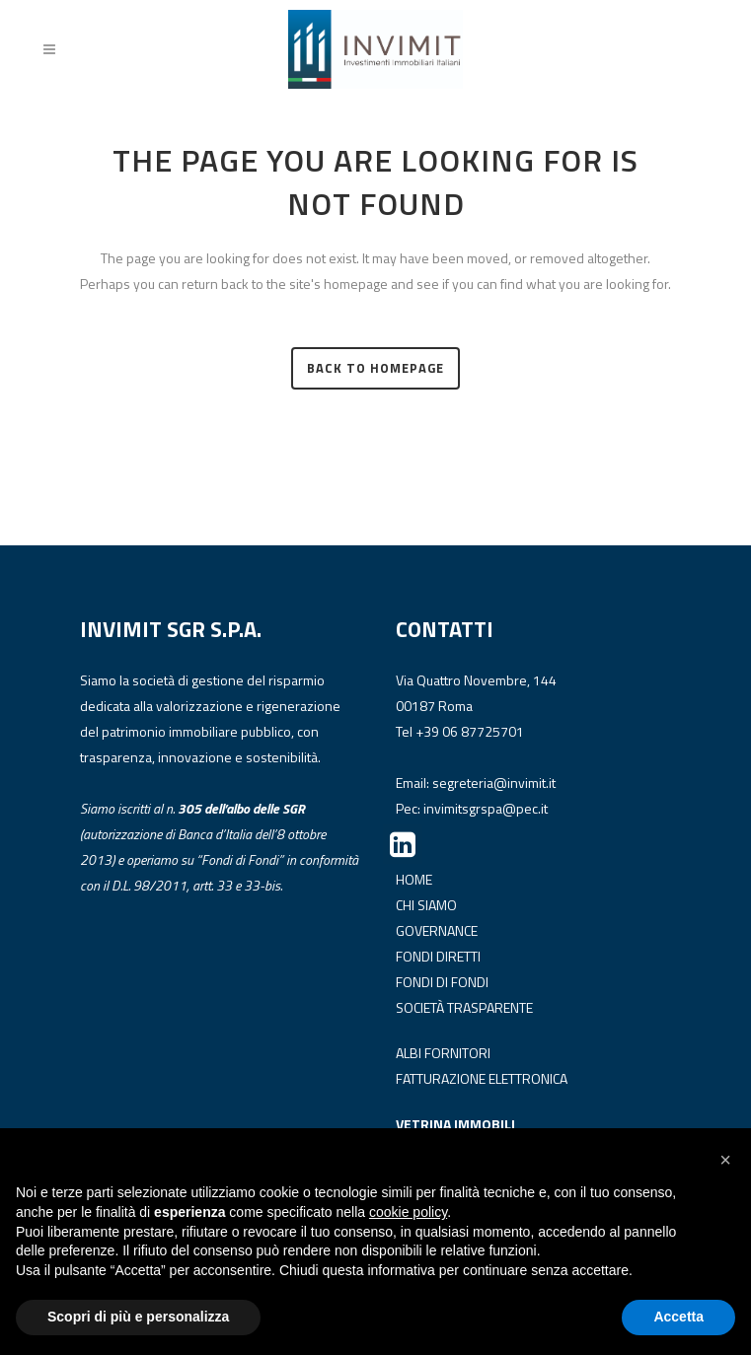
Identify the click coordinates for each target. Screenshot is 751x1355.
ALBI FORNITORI (443, 1052)
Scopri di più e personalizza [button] (138, 1316)
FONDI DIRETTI (438, 956)
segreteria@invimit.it (494, 782)
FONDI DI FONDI (442, 981)
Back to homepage (375, 368)
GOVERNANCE (437, 930)
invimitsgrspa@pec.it (485, 808)
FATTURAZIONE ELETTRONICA (481, 1078)
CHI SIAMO (426, 904)
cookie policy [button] (408, 1212)
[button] (725, 1160)
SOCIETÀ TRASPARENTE (464, 1007)
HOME (414, 879)
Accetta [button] (678, 1316)
